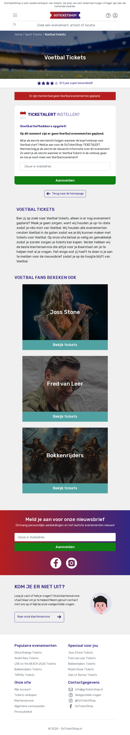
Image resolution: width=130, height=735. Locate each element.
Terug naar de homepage (65, 193)
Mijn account (22, 689)
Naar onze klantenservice (39, 616)
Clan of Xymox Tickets (82, 675)
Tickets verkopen (25, 695)
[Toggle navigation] (30, 15)
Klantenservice (24, 700)
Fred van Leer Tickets (82, 658)
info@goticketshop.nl (89, 689)
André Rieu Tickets (26, 658)
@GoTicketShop (85, 700)
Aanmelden (65, 180)
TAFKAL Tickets (24, 675)
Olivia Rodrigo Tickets (28, 652)
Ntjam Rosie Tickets (81, 669)
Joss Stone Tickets (80, 652)
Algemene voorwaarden (29, 706)
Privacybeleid (23, 711)
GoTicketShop (84, 706)
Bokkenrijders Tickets (28, 669)
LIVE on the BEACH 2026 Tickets (35, 664)
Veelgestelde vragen (88, 695)
